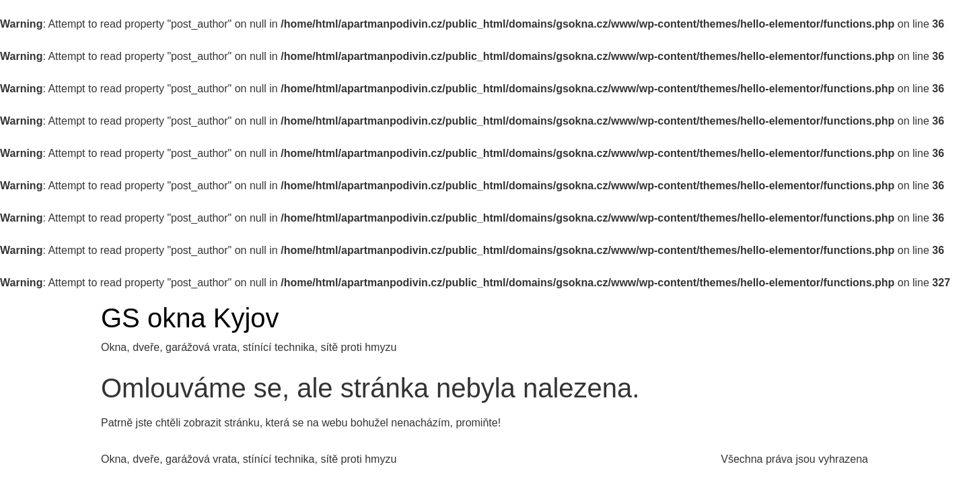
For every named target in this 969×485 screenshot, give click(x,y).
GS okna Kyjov (190, 318)
